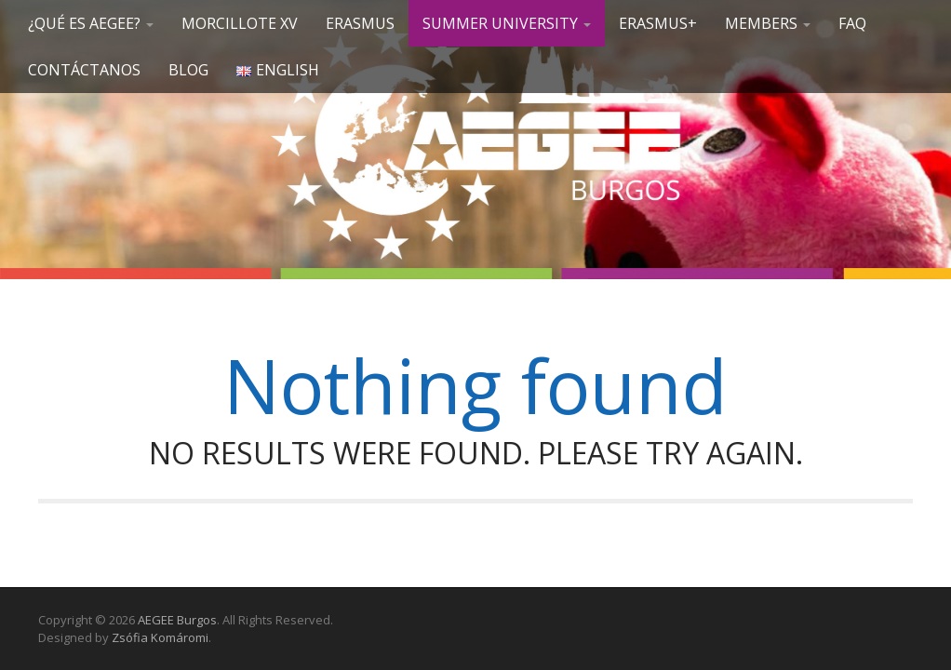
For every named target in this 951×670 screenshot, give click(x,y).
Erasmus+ (658, 23)
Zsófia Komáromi (160, 637)
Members (767, 23)
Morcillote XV (239, 23)
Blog (188, 70)
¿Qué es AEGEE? (91, 23)
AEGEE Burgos (177, 619)
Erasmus (360, 23)
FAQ (852, 23)
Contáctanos (84, 70)
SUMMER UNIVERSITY (506, 23)
